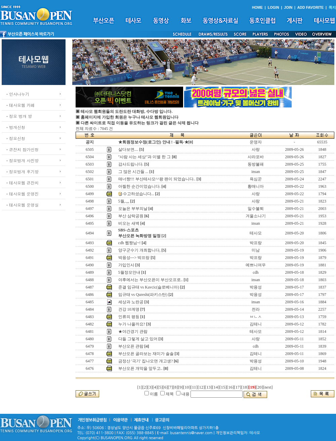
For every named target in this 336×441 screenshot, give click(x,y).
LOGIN (273, 7)
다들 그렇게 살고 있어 (138, 339)
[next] (268, 387)
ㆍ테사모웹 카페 (20, 105)
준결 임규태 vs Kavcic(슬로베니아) (148, 287)
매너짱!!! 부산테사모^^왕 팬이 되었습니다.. (157, 179)
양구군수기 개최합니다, (139, 250)
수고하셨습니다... (138, 193)
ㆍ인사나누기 (17, 94)
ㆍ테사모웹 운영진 (22, 193)
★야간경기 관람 (133, 331)
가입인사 (126, 265)
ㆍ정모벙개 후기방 (22, 171)
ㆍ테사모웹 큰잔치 (22, 182)
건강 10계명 (128, 309)
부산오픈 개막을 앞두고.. (140, 368)
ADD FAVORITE (310, 7)
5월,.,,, (123, 201)
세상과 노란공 (130, 302)
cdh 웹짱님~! (129, 242)
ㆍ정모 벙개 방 (18, 116)
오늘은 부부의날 (133, 208)
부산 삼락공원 (130, 216)
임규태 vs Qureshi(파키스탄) (143, 294)
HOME (257, 7)
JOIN (288, 7)
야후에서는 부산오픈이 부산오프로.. (150, 279)
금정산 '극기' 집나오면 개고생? (145, 361)
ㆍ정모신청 (15, 138)
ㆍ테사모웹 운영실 (22, 205)
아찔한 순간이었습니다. (139, 186)
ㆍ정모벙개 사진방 (22, 160)
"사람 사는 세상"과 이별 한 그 (144, 157)
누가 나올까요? (131, 324)
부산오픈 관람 (130, 346)
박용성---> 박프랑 (134, 257)
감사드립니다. (130, 164)
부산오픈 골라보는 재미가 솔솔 (146, 353)
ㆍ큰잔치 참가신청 (22, 149)
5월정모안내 (129, 272)
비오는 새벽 (128, 223)
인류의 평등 (128, 316)
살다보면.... (128, 149)
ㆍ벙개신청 (15, 127)
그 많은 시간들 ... (133, 171)
